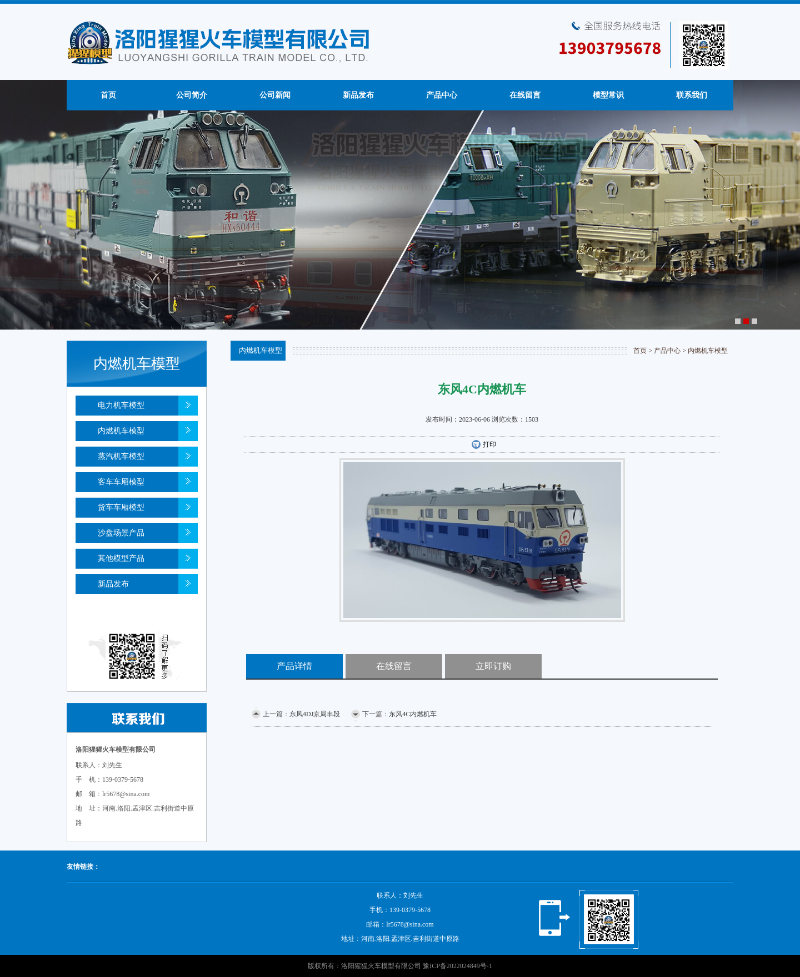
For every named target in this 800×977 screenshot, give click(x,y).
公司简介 (191, 95)
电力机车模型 (121, 405)
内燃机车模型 (121, 431)
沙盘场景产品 (121, 533)
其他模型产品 (121, 558)
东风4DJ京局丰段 (314, 714)
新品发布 (358, 95)
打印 (483, 445)
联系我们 (691, 95)
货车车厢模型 (121, 507)
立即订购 (493, 666)
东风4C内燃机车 (413, 714)
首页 (108, 95)
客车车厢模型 (121, 482)
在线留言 (525, 95)
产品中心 (441, 95)
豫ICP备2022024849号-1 (457, 966)
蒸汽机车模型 (121, 456)
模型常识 (608, 95)
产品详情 (294, 666)
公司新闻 (275, 95)
